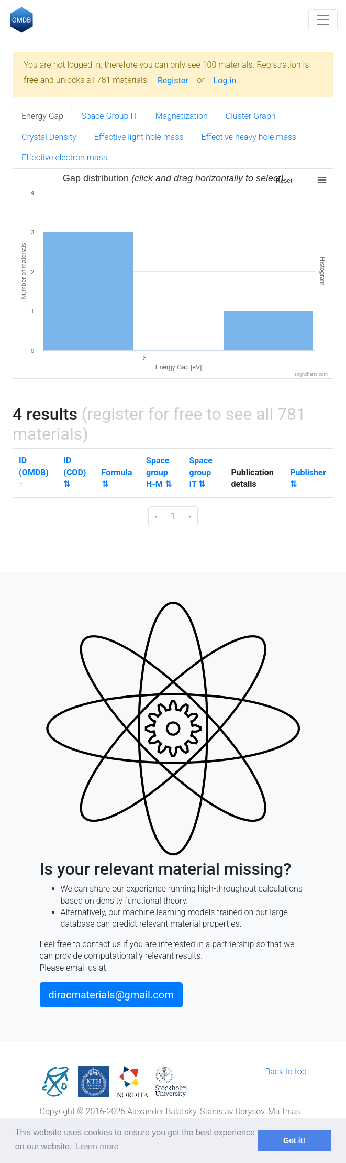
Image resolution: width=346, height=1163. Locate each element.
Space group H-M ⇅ (159, 472)
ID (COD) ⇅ (74, 472)
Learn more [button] (97, 1146)
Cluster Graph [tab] (251, 116)
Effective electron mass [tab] (64, 157)
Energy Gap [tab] (42, 116)
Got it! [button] (294, 1140)
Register (173, 80)
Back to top (285, 1072)
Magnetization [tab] (181, 116)
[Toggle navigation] (323, 19)
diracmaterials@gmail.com (111, 994)
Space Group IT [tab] (109, 116)
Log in (225, 80)
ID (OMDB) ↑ (34, 472)
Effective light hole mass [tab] (139, 137)
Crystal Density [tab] (48, 137)
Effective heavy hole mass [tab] (249, 137)
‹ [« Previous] (156, 516)
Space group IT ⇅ (200, 472)
